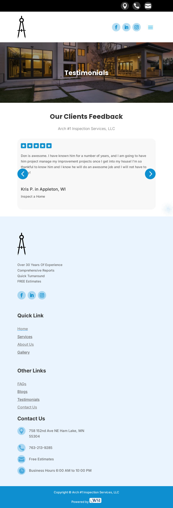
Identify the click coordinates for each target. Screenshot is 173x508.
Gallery (23, 352)
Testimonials (28, 399)
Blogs (22, 391)
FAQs (21, 384)
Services (24, 336)
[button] (22, 181)
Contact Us (27, 407)
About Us (25, 344)
